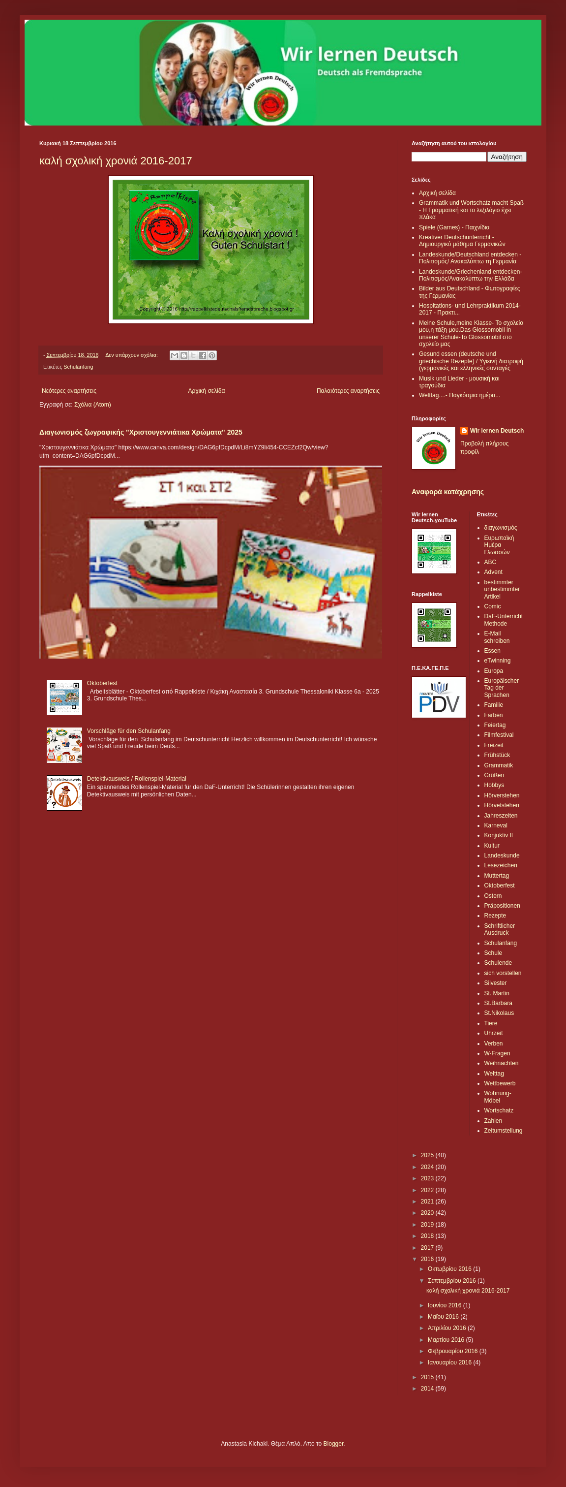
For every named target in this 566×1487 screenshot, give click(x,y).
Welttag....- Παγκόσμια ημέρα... (459, 395)
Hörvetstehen (501, 805)
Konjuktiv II (498, 835)
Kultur (492, 845)
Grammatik (498, 765)
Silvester (495, 983)
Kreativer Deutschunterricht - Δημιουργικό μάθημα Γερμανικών (462, 241)
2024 (428, 1167)
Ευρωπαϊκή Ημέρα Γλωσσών (499, 545)
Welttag (494, 1073)
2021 (428, 1201)
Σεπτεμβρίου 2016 (452, 1280)
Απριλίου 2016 (448, 1328)
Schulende (498, 962)
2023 (428, 1178)
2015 (428, 1377)
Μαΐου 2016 (444, 1316)
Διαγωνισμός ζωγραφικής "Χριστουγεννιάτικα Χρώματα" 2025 (140, 432)
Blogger (334, 1443)
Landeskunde (502, 855)
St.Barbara (498, 1003)
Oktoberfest (102, 683)
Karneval (495, 825)
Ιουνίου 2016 (445, 1305)
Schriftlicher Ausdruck (499, 929)
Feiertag (495, 725)
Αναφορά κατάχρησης (448, 492)
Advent (493, 572)
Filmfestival (499, 734)
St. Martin (496, 993)
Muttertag (496, 875)
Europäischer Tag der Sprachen (501, 687)
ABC (490, 562)
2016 (428, 1259)
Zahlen (493, 1120)
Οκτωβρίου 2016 (450, 1269)
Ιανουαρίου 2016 (451, 1362)
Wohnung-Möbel (497, 1097)
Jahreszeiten (501, 815)
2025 (428, 1155)
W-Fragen (497, 1053)
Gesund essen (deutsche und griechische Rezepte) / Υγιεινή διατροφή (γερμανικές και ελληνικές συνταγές (471, 361)
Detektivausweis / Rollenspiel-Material (136, 778)
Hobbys (494, 785)
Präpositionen (502, 905)
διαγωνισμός (500, 527)
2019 (428, 1224)
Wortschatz (499, 1110)
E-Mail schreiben (497, 637)
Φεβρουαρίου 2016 (453, 1351)
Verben (493, 1043)
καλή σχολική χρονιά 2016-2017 (115, 161)
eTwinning (497, 660)
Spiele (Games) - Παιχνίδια (454, 227)
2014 (428, 1388)
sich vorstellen (503, 973)
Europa (494, 670)
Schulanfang (78, 367)
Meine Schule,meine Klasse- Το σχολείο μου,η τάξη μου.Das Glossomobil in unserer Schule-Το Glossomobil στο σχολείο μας (471, 333)
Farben (493, 715)
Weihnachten (501, 1063)
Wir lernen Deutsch (497, 430)
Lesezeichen (500, 865)
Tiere (491, 1023)
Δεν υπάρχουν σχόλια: (132, 355)
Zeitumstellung (503, 1130)
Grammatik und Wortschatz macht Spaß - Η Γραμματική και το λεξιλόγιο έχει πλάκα (471, 210)
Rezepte (495, 915)
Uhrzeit (493, 1033)
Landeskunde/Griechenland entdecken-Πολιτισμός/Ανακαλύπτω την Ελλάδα (470, 275)
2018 (428, 1236)
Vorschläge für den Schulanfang (129, 731)
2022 (428, 1190)
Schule (493, 952)
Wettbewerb (500, 1083)
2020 (428, 1212)
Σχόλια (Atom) (92, 404)
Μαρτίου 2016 (447, 1339)
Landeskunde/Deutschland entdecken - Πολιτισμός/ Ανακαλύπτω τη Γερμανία (470, 258)
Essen (492, 650)
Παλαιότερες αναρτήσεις (348, 390)
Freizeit (494, 745)
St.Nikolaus (499, 1013)
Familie (494, 704)
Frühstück (497, 755)
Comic (492, 606)
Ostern (493, 895)
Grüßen (494, 775)
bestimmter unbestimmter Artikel (502, 589)
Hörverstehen (502, 795)
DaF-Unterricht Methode (503, 620)
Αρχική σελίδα (206, 390)
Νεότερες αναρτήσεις (69, 390)
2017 (428, 1247)
